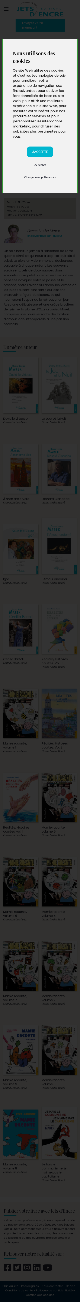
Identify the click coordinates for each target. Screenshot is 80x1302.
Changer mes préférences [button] (40, 177)
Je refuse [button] (40, 164)
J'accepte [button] (40, 152)
